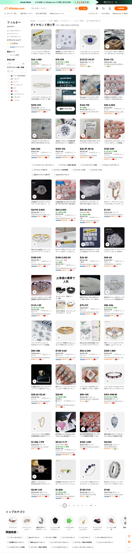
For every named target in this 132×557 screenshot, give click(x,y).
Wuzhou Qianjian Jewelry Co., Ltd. (66, 68)
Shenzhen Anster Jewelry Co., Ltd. (90, 264)
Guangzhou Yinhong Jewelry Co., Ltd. (41, 401)
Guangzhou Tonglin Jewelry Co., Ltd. (66, 405)
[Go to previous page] (60, 506)
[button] (76, 8)
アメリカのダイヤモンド (59, 547)
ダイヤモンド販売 (50, 537)
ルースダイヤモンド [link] (94, 21)
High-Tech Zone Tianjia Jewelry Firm (90, 111)
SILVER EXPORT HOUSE (88, 494)
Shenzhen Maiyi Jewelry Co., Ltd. (41, 264)
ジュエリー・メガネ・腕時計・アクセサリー (54, 21)
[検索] (83, 8)
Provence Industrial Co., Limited (114, 357)
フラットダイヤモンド (15, 537)
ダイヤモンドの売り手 (39, 170)
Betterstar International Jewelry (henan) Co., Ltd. (90, 357)
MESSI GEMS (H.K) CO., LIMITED (114, 112)
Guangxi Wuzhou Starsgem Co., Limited (114, 157)
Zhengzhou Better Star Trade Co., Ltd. (66, 155)
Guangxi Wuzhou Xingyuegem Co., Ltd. (66, 452)
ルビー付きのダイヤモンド (103, 537)
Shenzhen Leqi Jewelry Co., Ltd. (41, 214)
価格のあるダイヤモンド (36, 542)
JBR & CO (83, 64)
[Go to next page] (95, 506)
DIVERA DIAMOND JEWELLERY (114, 64)
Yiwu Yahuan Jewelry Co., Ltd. (65, 357)
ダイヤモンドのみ (95, 170)
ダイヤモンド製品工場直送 (38, 547)
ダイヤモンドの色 (78, 170)
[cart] (103, 9)
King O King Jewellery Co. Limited (114, 401)
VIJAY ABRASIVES (110, 447)
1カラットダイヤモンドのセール (82, 547)
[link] (129, 536)
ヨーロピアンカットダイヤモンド (43, 165)
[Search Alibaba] (52, 8)
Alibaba (32, 21)
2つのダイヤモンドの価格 (16, 547)
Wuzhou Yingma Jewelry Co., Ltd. (90, 220)
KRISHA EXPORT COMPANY (89, 399)
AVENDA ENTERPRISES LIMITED (41, 110)
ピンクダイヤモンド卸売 (88, 165)
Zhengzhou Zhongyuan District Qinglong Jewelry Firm (90, 312)
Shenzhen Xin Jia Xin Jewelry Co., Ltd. (114, 494)
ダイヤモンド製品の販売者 (67, 165)
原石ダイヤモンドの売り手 (41, 175)
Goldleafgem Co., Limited (40, 447)
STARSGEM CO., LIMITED (88, 155)
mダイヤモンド (84, 537)
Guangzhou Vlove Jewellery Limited (66, 496)
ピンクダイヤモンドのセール (58, 542)
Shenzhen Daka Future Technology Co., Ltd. (114, 313)
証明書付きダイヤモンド (15, 542)
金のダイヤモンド (33, 537)
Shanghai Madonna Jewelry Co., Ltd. (41, 357)
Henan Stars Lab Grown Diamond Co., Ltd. (41, 155)
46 (91, 505)
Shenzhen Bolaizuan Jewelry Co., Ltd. (90, 447)
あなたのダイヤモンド (61, 175)
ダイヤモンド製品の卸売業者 (82, 542)
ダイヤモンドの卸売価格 (59, 170)
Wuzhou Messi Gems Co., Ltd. (41, 68)
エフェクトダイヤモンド (104, 542)
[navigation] (17, 263)
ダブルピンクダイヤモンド (110, 165)
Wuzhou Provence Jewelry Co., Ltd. (114, 214)
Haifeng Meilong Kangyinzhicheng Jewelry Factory (41, 313)
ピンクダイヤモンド (68, 537)
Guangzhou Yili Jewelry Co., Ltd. (41, 494)
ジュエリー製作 (78, 21)
